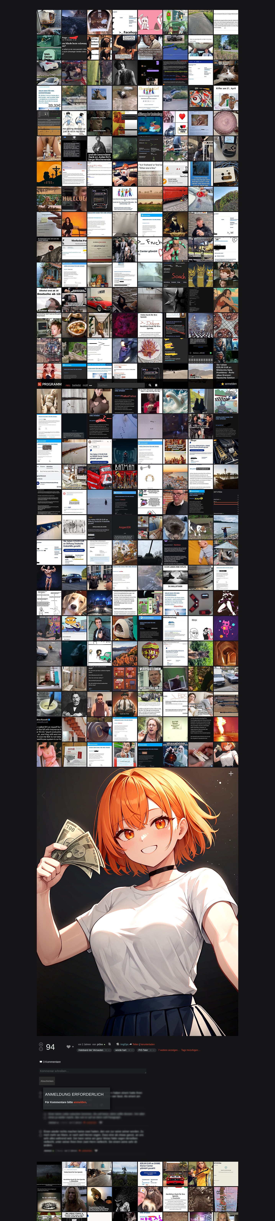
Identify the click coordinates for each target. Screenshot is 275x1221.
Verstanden (239, 1213)
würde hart (120, 671)
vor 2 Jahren (84, 665)
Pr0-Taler (143, 671)
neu (68, 6)
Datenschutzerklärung (127, 1216)
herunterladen (148, 665)
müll (85, 6)
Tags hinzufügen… (190, 671)
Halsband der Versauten (91, 671)
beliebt (76, 6)
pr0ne (100, 665)
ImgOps (124, 665)
